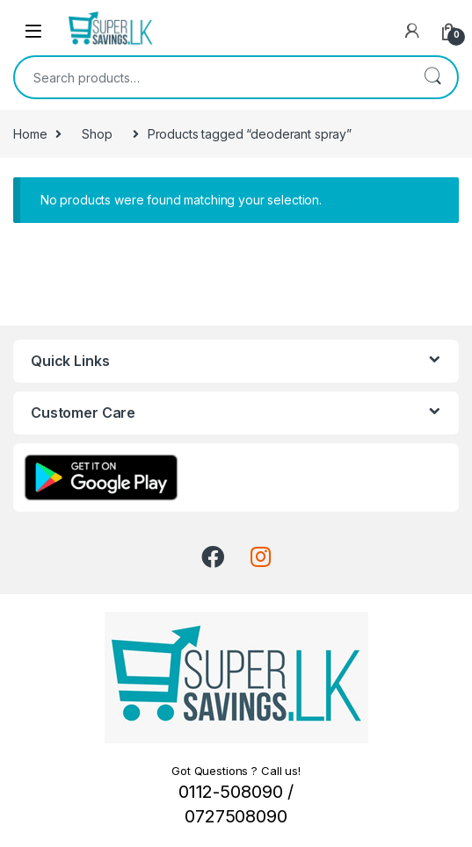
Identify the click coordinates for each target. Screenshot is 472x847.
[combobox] (211, 77)
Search (432, 77)
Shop (97, 133)
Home (30, 133)
